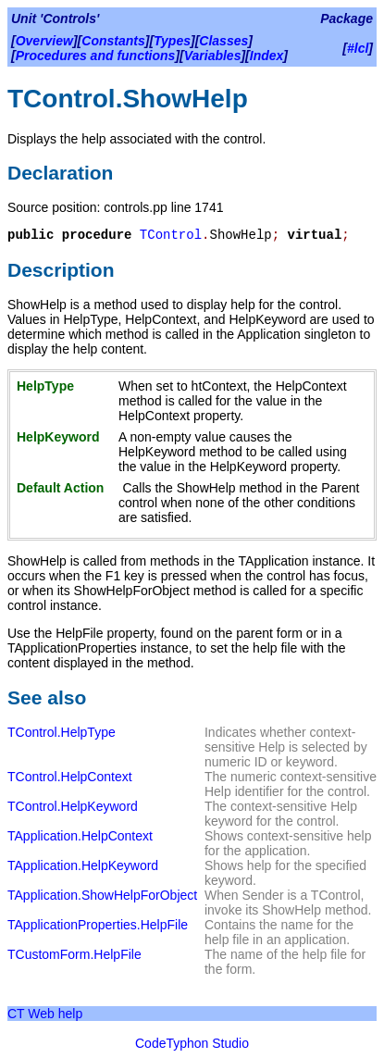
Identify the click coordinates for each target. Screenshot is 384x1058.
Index (267, 55)
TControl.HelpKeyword (72, 806)
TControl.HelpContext (69, 776)
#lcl (357, 48)
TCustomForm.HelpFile (74, 954)
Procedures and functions (96, 55)
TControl (171, 235)
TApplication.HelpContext (80, 835)
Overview (44, 40)
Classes (223, 40)
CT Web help (44, 1013)
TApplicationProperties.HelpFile (97, 924)
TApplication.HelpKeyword (82, 865)
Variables (213, 55)
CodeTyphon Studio (192, 1043)
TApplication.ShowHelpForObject (102, 895)
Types (172, 40)
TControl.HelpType (61, 732)
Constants (112, 40)
